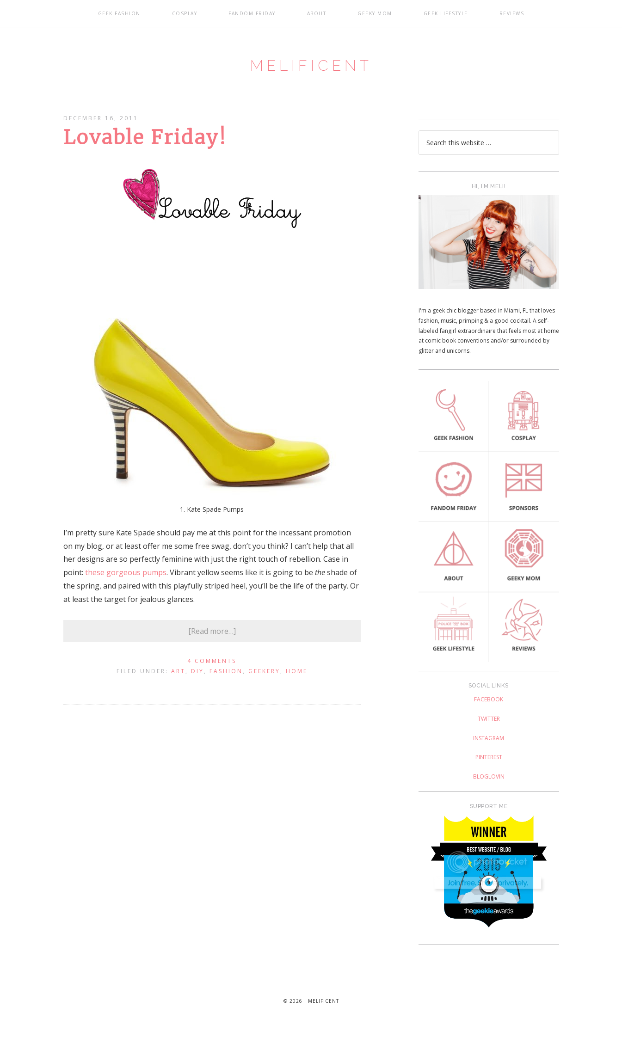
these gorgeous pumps (125, 583)
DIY (197, 681)
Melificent (311, 70)
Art (178, 681)
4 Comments (211, 671)
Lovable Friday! (144, 148)
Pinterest (488, 768)
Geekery (264, 681)
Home (297, 681)
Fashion (226, 681)
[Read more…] (212, 641)
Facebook (488, 710)
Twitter (489, 729)
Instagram (488, 748)
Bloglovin (489, 787)
